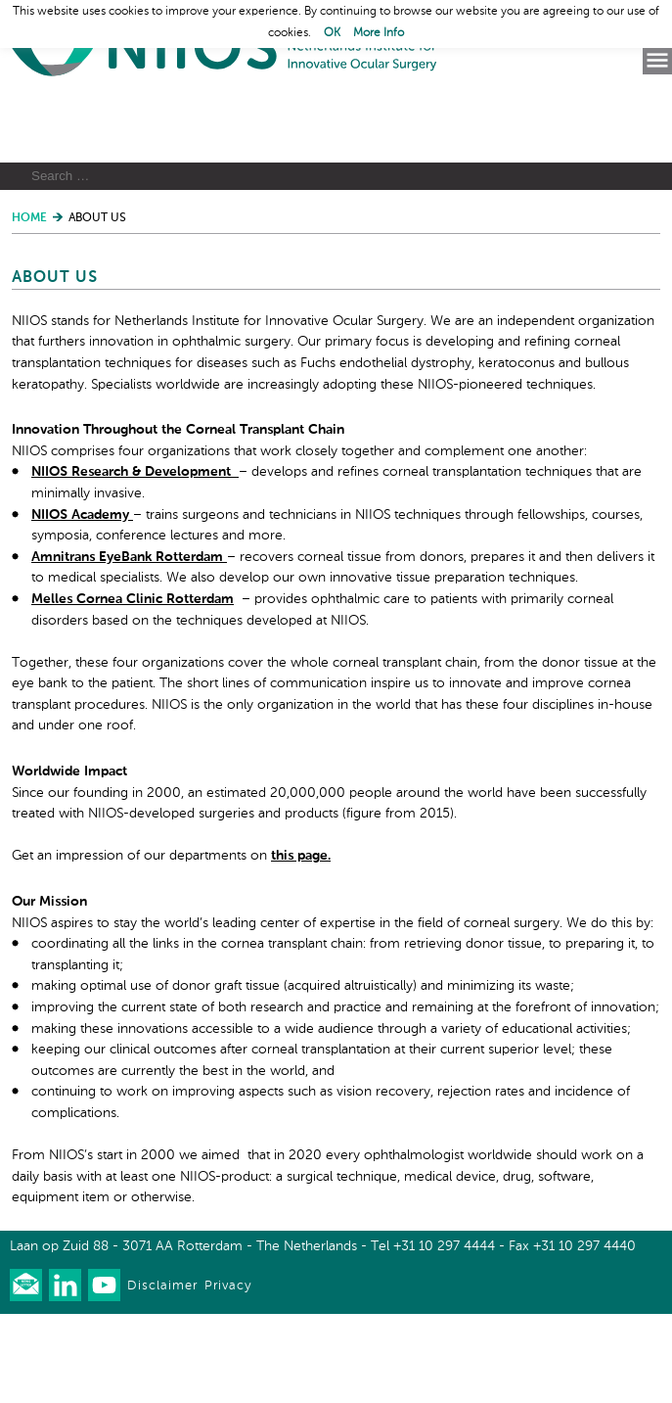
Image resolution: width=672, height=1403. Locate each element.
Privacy (227, 1375)
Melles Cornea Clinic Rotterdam (132, 688)
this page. (301, 945)
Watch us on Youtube (104, 1374)
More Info (378, 33)
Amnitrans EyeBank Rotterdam (129, 645)
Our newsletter (26, 1374)
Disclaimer (162, 1375)
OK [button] (332, 33)
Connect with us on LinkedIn (65, 1374)
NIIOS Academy (82, 603)
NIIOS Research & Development (135, 561)
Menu (657, 60)
